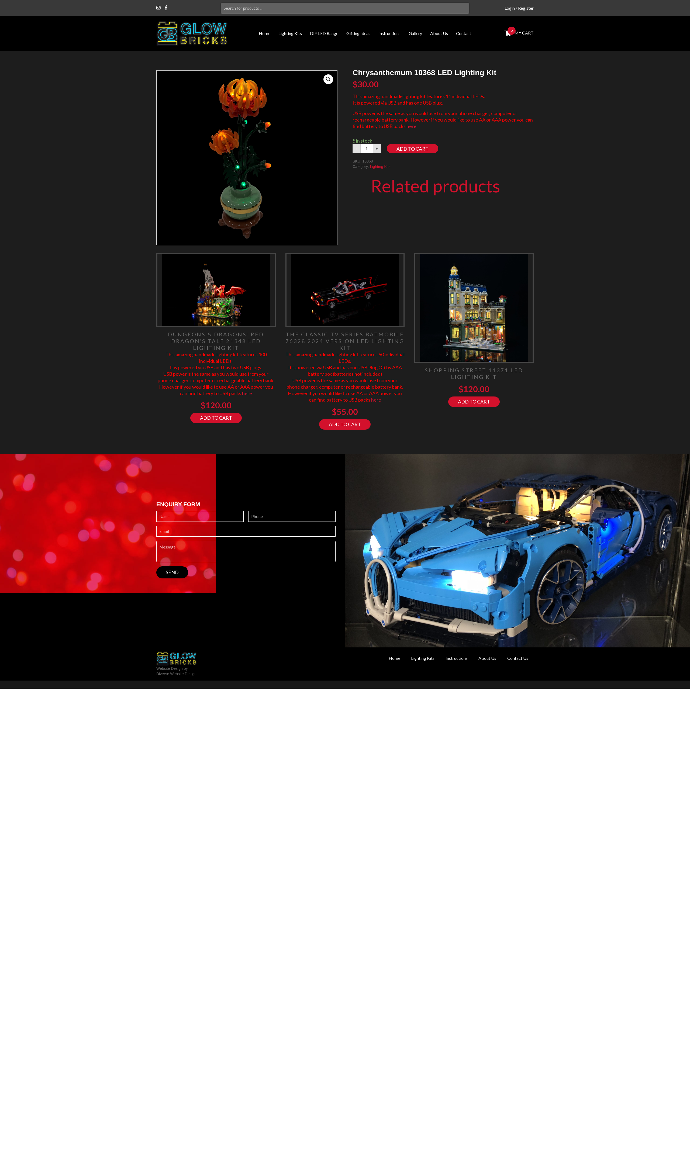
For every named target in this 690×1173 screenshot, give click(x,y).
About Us (439, 33)
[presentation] (197, 588)
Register (526, 8)
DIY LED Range (324, 33)
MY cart (523, 33)
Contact (463, 33)
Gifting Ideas (358, 33)
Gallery (415, 33)
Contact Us (516, 658)
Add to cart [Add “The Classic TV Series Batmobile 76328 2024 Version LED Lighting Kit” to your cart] (345, 424)
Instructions (389, 33)
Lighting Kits (290, 33)
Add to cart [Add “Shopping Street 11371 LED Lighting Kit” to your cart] (474, 402)
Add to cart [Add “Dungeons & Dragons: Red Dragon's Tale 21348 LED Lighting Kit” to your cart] (216, 418)
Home (264, 33)
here (411, 126)
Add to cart (412, 149)
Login (510, 8)
